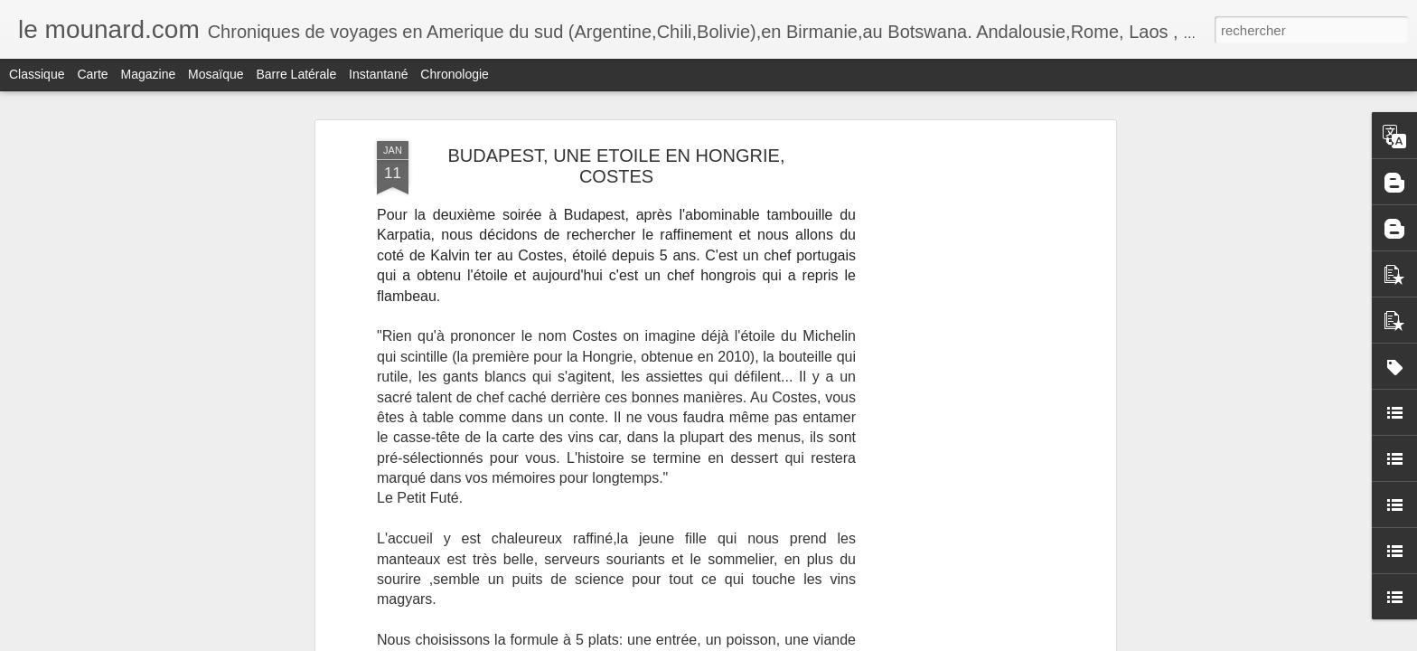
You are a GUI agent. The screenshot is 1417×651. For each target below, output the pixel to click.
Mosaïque (215, 74)
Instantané (378, 74)
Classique (36, 74)
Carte (92, 74)
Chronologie (454, 74)
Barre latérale (296, 74)
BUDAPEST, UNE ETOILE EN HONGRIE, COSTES (615, 166)
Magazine (148, 74)
